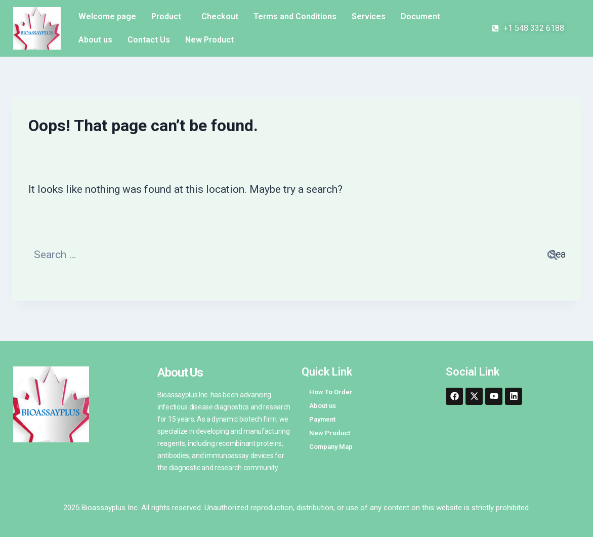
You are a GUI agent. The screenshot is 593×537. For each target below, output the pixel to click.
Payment (322, 419)
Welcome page (107, 16)
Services (369, 16)
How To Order (331, 392)
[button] (169, 16)
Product (166, 16)
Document (420, 16)
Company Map (331, 446)
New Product (209, 40)
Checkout (219, 16)
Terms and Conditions (294, 16)
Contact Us (149, 40)
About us (95, 40)
